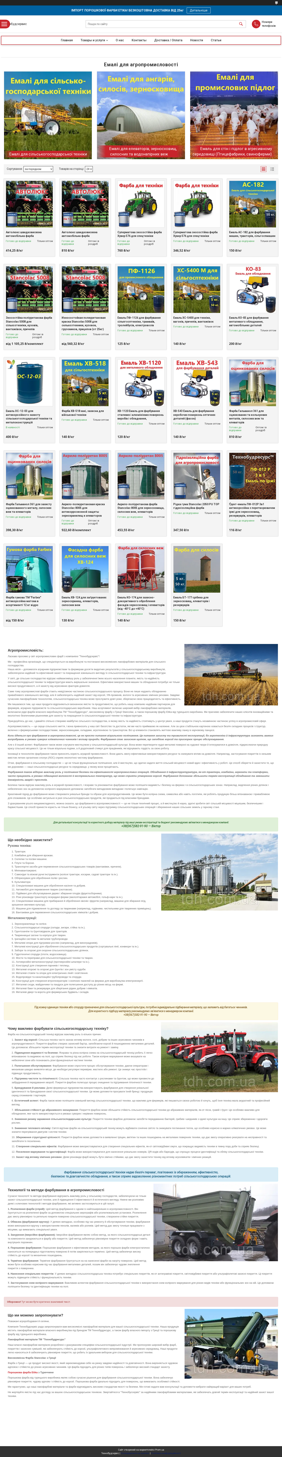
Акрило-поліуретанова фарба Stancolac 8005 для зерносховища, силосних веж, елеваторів (140, 508)
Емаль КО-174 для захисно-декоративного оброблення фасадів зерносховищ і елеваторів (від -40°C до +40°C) (141, 603)
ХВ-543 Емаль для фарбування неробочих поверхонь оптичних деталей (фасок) (194, 414)
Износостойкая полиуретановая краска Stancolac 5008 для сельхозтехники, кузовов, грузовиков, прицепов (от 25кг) (84, 323)
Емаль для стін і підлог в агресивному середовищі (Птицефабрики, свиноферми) (232, 151)
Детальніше (199, 10)
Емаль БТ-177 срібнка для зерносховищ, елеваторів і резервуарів (191, 601)
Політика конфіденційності (166, 1453)
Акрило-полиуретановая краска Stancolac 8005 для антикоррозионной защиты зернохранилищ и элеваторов (83, 510)
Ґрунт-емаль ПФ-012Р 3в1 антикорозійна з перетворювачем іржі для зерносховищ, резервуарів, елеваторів (252, 510)
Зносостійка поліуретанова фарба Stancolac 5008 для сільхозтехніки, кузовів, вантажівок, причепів (29, 323)
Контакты (139, 40)
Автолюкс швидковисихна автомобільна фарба (24, 234)
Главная (67, 40)
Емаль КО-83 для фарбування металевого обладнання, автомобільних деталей (249, 321)
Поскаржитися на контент (135, 1453)
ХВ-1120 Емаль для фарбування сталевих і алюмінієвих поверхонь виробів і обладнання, (140, 414)
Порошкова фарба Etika (23, 1372)
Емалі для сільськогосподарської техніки (48, 154)
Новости (196, 40)
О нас (120, 40)
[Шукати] (241, 24)
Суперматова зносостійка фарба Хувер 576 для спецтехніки (139, 234)
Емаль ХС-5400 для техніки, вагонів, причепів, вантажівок (193, 319)
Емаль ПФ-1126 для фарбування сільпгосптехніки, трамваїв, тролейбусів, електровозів (139, 321)
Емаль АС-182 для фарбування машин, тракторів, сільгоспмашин (252, 234)
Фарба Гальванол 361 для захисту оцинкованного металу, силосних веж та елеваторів (29, 508)
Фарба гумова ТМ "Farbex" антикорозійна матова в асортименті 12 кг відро (23, 601)
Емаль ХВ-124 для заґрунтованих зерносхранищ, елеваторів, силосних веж (84, 601)
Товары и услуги (93, 40)
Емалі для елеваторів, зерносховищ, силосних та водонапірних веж (143, 151)
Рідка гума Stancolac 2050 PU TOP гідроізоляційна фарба (196, 506)
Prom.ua (159, 1449)
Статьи (216, 40)
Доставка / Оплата (168, 40)
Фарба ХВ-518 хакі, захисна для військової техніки (83, 412)
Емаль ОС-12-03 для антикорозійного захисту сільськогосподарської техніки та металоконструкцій (29, 416)
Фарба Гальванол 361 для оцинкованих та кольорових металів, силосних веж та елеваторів (248, 416)
